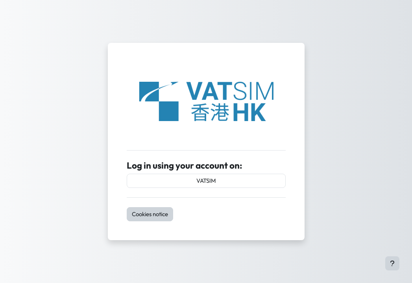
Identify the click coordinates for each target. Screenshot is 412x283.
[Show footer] (392, 263)
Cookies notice (150, 214)
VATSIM (206, 180)
